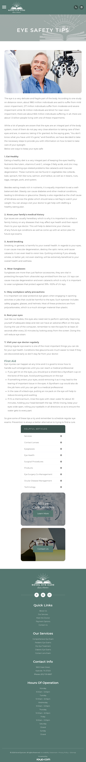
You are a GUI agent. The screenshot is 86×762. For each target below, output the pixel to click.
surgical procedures (33, 461)
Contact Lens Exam (43, 653)
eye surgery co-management (38, 474)
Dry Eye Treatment (43, 646)
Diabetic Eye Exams (43, 650)
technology (29, 487)
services (28, 436)
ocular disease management (38, 481)
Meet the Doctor (43, 618)
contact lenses (31, 442)
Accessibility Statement (49, 752)
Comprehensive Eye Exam (43, 639)
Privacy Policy (64, 752)
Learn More (43, 513)
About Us (43, 611)
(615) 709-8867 (46, 674)
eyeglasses (29, 449)
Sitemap (73, 752)
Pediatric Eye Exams (43, 643)
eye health (29, 455)
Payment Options (43, 621)
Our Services (43, 614)
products (28, 468)
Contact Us (43, 549)
